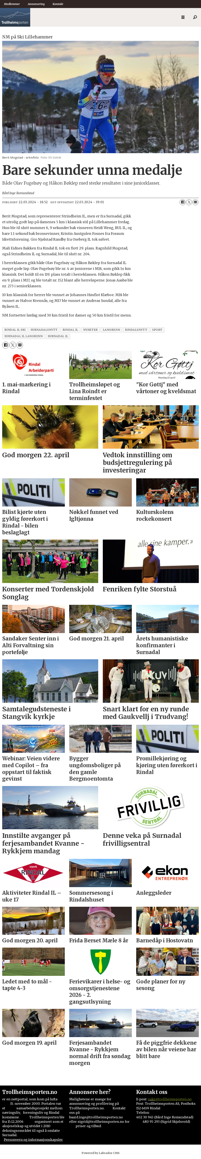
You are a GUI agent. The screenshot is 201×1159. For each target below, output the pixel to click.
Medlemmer (12, 4)
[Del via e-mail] (195, 202)
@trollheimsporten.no (173, 1099)
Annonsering (36, 4)
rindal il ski (15, 330)
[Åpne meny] (183, 17)
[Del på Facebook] (183, 202)
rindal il (70, 330)
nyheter (90, 330)
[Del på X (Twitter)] (189, 202)
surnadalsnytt (44, 330)
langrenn (111, 330)
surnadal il (58, 336)
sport (157, 330)
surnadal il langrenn (23, 336)
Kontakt (58, 4)
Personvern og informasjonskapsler (33, 1140)
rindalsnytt (136, 330)
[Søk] (195, 17)
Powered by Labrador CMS (101, 1153)
